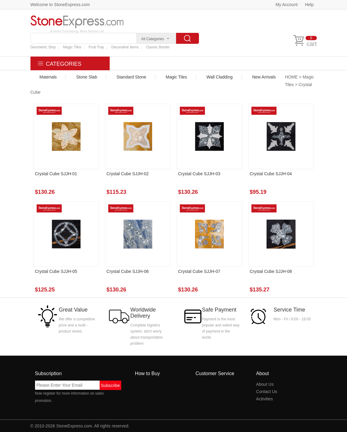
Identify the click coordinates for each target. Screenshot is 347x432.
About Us (265, 384)
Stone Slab (86, 77)
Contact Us (266, 391)
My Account (286, 4)
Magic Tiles (72, 47)
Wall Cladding (220, 77)
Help (309, 4)
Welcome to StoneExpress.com (60, 4)
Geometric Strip (43, 47)
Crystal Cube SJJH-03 (199, 173)
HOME (291, 77)
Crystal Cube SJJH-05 (56, 271)
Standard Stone (131, 77)
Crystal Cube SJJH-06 (128, 271)
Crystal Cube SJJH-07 (199, 271)
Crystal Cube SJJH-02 (128, 173)
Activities (264, 398)
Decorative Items (125, 47)
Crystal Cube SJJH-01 (56, 173)
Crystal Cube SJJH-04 (271, 173)
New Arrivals (264, 77)
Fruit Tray (96, 47)
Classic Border (158, 47)
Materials (48, 77)
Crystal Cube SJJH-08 (271, 271)
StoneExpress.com (74, 425)
